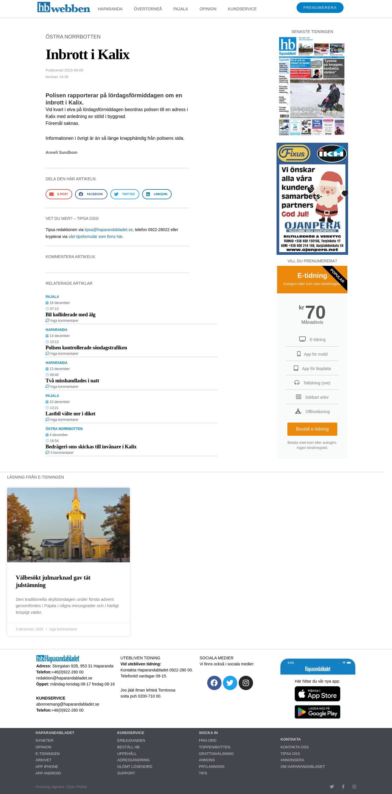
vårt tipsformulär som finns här (95, 236)
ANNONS (207, 760)
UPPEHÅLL (127, 754)
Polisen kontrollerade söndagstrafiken (86, 347)
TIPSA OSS (290, 754)
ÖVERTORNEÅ (148, 9)
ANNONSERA (292, 760)
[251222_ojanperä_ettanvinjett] (312, 253)
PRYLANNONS (211, 766)
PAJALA (180, 9)
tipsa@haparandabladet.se (109, 229)
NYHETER (44, 740)
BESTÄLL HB (128, 747)
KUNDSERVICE (242, 9)
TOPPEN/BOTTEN (214, 747)
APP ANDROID (48, 773)
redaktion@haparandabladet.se (64, 678)
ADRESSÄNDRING (133, 760)
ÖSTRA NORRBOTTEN (73, 37)
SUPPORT (126, 773)
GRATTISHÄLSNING (216, 754)
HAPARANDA (110, 9)
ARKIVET (44, 760)
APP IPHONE (47, 766)
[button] (59, 194)
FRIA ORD (207, 740)
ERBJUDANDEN (131, 740)
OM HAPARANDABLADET (303, 766)
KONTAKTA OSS (295, 747)
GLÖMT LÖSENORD (134, 766)
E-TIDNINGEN (48, 754)
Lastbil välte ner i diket (70, 414)
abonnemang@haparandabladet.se (67, 704)
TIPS (203, 773)
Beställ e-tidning (312, 429)
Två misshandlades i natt (72, 381)
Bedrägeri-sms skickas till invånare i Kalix (91, 447)
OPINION (207, 9)
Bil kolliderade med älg (70, 314)
